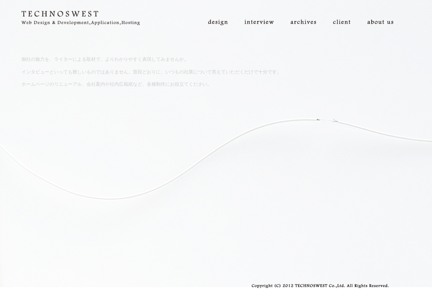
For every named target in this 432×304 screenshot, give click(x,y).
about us (384, 12)
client (346, 12)
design (222, 12)
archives (307, 12)
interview (263, 12)
